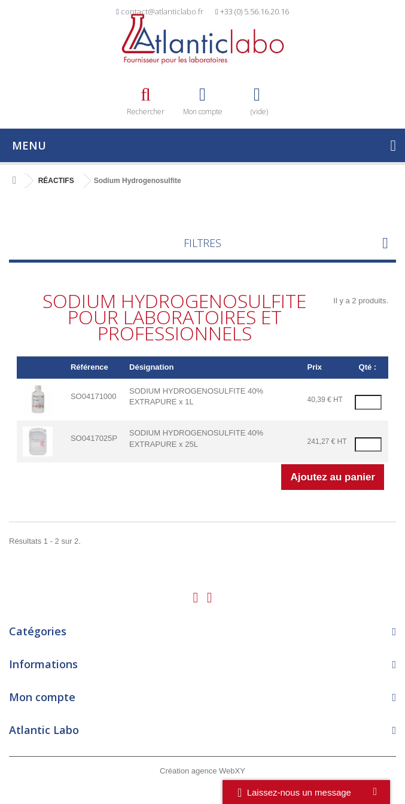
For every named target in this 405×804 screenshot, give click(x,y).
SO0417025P (94, 438)
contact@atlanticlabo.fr (162, 11)
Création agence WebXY (202, 770)
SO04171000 (94, 396)
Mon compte (42, 697)
